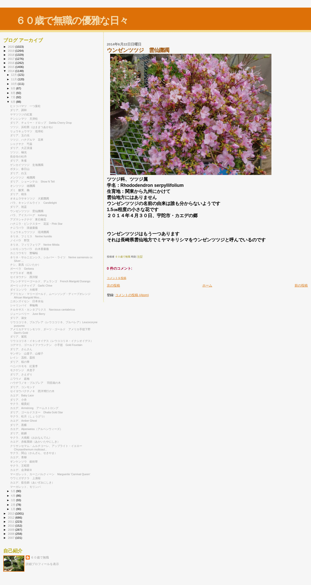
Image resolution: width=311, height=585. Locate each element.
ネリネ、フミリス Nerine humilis (31, 236)
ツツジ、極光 (18, 152)
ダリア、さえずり (21, 374)
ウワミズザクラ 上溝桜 (25, 478)
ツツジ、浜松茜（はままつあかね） (32, 127)
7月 (13, 97)
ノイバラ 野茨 (19, 240)
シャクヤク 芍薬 (21, 143)
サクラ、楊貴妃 (19, 403)
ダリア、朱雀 (18, 160)
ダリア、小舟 (18, 399)
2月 (13, 504)
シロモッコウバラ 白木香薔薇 (29, 248)
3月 (13, 500)
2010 (11, 525)
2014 (11, 70)
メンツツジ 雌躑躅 (22, 177)
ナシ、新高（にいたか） (25, 264)
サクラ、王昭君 (19, 465)
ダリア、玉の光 (19, 135)
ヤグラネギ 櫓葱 (21, 272)
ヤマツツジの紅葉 (21, 114)
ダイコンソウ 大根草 (24, 289)
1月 (13, 509)
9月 (13, 88)
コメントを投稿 (116, 277)
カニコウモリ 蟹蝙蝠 (24, 253)
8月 (13, 92)
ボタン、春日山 (19, 168)
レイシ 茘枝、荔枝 (22, 357)
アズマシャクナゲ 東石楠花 (28, 219)
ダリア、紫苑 (18, 336)
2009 (11, 529)
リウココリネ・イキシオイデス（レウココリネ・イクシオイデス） (51, 340)
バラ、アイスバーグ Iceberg (28, 215)
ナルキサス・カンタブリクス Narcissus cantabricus (42, 309)
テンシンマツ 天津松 (24, 118)
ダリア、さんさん (21, 349)
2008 (11, 533)
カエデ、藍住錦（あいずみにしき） (32, 482)
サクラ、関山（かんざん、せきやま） (33, 452)
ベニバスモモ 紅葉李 (24, 366)
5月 (13, 491)
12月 (14, 74)
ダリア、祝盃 (18, 206)
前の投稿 (301, 285)
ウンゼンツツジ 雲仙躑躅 (26, 211)
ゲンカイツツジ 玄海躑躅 (26, 164)
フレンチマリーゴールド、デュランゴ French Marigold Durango (50, 281)
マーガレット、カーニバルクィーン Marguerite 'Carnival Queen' (50, 474)
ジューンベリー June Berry (27, 313)
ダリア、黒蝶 (18, 424)
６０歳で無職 (40, 557)
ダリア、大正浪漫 (21, 147)
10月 (14, 83)
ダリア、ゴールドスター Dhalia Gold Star (36, 412)
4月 (13, 495)
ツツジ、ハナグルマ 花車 (26, 139)
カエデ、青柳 (18, 457)
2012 (11, 517)
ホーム (207, 285)
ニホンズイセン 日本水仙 (26, 301)
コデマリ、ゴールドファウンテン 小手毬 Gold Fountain (46, 344)
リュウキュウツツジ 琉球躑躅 (29, 232)
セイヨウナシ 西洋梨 (24, 276)
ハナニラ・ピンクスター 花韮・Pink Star (36, 223)
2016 (11, 62)
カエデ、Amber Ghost (23, 420)
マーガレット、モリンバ (25, 486)
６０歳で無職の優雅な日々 (72, 20)
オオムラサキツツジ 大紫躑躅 (29, 198)
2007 (11, 537)
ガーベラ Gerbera (22, 268)
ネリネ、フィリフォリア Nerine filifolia (34, 244)
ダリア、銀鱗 (18, 433)
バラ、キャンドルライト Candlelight (33, 202)
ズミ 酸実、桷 (19, 190)
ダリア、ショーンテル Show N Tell (32, 181)
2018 (11, 54)
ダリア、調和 (18, 110)
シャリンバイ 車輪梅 (24, 305)
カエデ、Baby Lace (22, 395)
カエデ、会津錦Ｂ (21, 469)
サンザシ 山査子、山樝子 (26, 353)
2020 (11, 46)
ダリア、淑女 (18, 317)
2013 (11, 513)
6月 (13, 101)
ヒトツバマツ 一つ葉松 (25, 106)
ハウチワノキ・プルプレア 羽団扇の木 (35, 382)
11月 (14, 79)
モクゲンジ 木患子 (22, 370)
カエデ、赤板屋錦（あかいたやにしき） (35, 441)
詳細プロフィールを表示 (42, 564)
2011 (11, 521)
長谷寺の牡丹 (18, 156)
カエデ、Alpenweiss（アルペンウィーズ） (36, 428)
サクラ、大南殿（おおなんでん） (31, 437)
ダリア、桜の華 (19, 361)
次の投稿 (113, 285)
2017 (11, 58)
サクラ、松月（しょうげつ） (28, 416)
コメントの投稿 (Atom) (132, 295)
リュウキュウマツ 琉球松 (26, 131)
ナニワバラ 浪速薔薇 (24, 227)
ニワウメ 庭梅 (19, 378)
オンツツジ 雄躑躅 (22, 185)
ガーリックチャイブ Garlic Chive (31, 285)
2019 (11, 50)
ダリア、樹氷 (18, 194)
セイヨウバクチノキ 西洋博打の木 (32, 391)
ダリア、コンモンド (22, 387)
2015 (11, 66)
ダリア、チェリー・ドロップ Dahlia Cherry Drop (41, 122)
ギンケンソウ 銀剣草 (24, 461)
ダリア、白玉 (18, 173)
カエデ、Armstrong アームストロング (34, 408)
